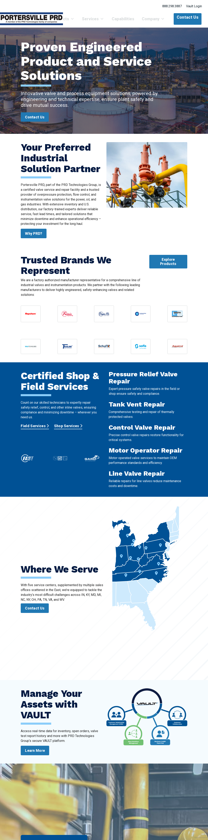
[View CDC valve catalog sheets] (141, 317)
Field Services (35, 429)
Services (101, 21)
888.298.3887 (172, 6)
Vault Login (194, 6)
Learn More (35, 753)
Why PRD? (33, 236)
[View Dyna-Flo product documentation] (104, 317)
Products (74, 21)
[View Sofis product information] (141, 349)
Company (155, 21)
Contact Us (187, 17)
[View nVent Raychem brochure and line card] (31, 317)
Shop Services (68, 429)
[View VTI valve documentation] (31, 349)
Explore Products (168, 265)
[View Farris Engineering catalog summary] (67, 317)
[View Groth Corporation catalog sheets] (177, 317)
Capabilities (128, 20)
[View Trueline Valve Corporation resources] (67, 349)
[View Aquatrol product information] (177, 349)
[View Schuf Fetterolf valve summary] (104, 349)
